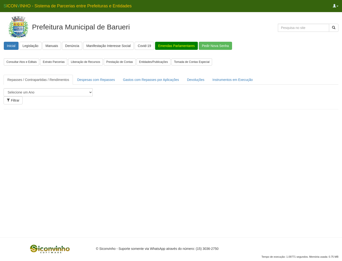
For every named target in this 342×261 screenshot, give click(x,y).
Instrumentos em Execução (233, 80)
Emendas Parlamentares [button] (176, 46)
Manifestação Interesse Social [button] (108, 46)
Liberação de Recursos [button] (85, 62)
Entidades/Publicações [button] (153, 62)
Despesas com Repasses (96, 80)
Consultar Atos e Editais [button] (21, 62)
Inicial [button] (11, 46)
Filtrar (13, 100)
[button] (335, 6)
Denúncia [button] (72, 46)
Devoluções (195, 80)
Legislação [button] (30, 46)
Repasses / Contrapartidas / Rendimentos (38, 80)
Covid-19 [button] (144, 46)
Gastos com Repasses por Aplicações (151, 80)
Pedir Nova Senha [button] (215, 46)
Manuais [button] (52, 46)
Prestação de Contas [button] (119, 62)
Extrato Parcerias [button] (54, 62)
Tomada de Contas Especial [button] (191, 62)
